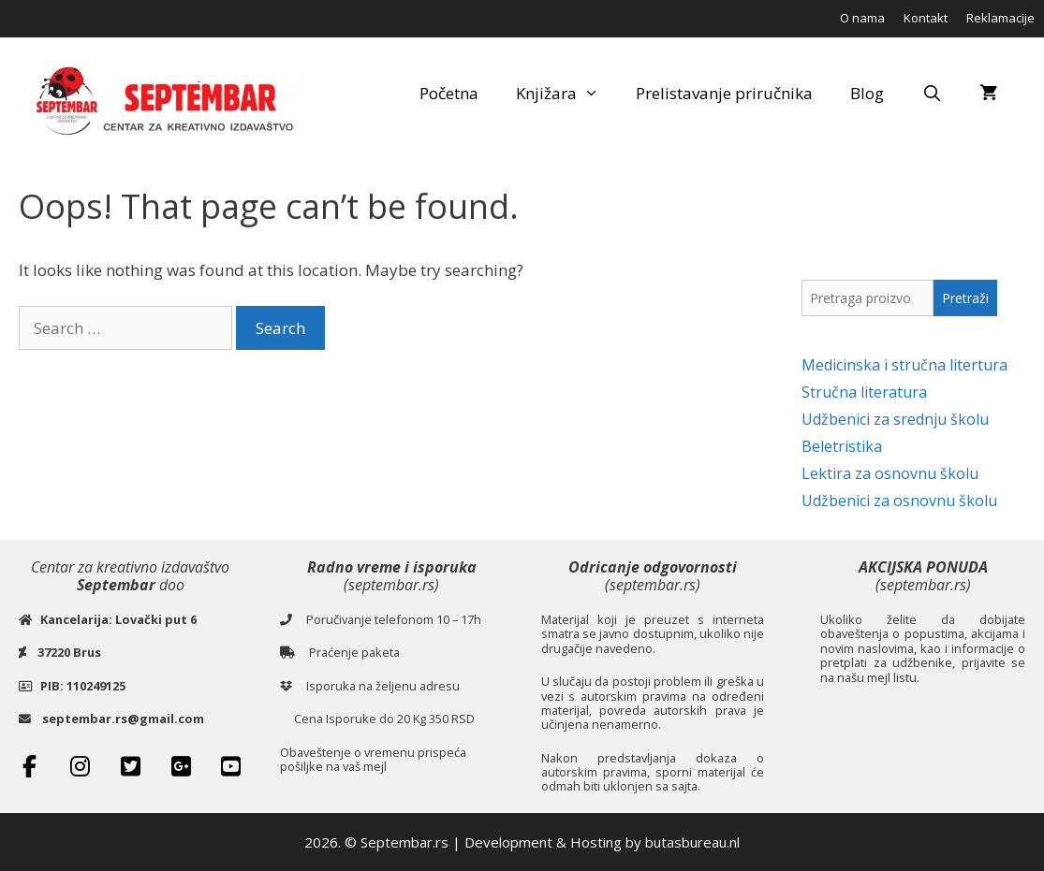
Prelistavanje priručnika (724, 93)
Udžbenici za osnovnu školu (899, 500)
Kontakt (926, 17)
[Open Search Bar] (932, 93)
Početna (448, 93)
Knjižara (567, 93)
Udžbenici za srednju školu (895, 419)
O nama (862, 17)
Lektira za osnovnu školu (889, 473)
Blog (867, 93)
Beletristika (841, 446)
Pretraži (965, 298)
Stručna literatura (864, 392)
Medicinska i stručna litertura (904, 365)
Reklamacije (1000, 17)
